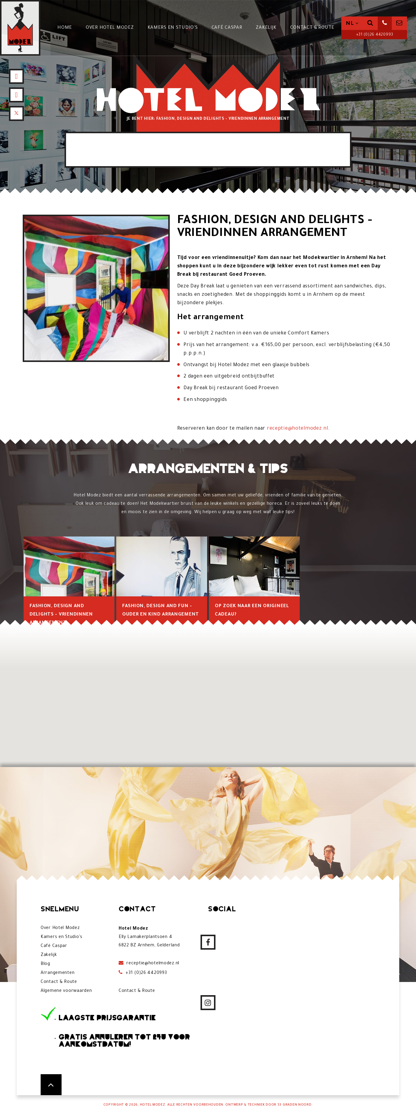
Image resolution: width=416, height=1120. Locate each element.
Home (64, 28)
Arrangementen (57, 973)
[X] (16, 113)
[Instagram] (16, 94)
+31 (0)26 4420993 (374, 35)
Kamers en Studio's (173, 28)
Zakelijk (266, 28)
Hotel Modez (152, 1105)
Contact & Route (312, 28)
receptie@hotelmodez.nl (297, 428)
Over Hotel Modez (110, 28)
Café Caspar (227, 28)
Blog (45, 964)
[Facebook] (16, 76)
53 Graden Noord (295, 1105)
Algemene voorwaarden (66, 991)
